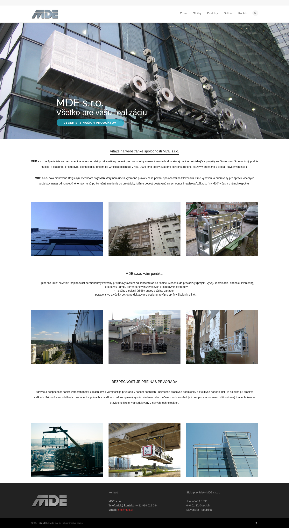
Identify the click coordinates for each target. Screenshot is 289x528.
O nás (183, 13)
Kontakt (243, 13)
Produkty (212, 13)
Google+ (44, 3)
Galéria (228, 13)
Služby (197, 13)
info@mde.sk (125, 509)
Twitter (33, 3)
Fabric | (41, 523)
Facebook (38, 3)
